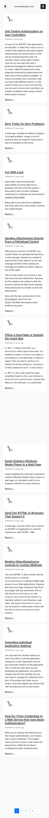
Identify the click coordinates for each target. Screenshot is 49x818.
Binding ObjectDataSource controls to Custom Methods (23, 563)
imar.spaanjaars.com (24, 6)
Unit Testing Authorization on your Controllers (24, 33)
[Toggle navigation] (43, 6)
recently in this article (15, 197)
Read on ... (10, 99)
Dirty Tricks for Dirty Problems (24, 124)
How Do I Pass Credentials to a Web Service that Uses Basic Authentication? (24, 719)
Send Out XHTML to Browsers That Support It (24, 514)
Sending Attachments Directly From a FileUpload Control (24, 240)
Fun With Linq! (14, 172)
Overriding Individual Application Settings (18, 644)
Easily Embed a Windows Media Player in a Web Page (23, 462)
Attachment (11, 299)
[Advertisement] (24, 418)
